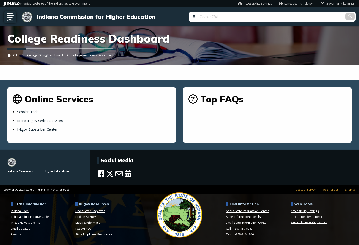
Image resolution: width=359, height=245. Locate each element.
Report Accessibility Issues (309, 222)
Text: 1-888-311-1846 (240, 234)
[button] (255, 3)
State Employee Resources (93, 234)
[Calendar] (128, 173)
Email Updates (20, 228)
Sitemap (350, 189)
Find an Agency (85, 216)
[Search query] (315, 16)
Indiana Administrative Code (30, 216)
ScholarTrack (28, 111)
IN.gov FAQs (83, 228)
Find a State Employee (90, 211)
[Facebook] (101, 173)
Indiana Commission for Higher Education (94, 16)
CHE (16, 55)
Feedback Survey (305, 189)
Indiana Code (20, 211)
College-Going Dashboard (45, 55)
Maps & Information (88, 222)
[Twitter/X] (110, 173)
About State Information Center (247, 211)
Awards (16, 234)
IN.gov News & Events (25, 222)
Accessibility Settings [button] (305, 211)
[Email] (119, 173)
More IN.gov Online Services (41, 120)
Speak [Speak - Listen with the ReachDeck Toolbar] (317, 217)
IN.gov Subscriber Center (38, 129)
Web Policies (330, 189)
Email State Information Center (247, 222)
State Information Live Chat (244, 216)
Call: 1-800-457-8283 (239, 228)
